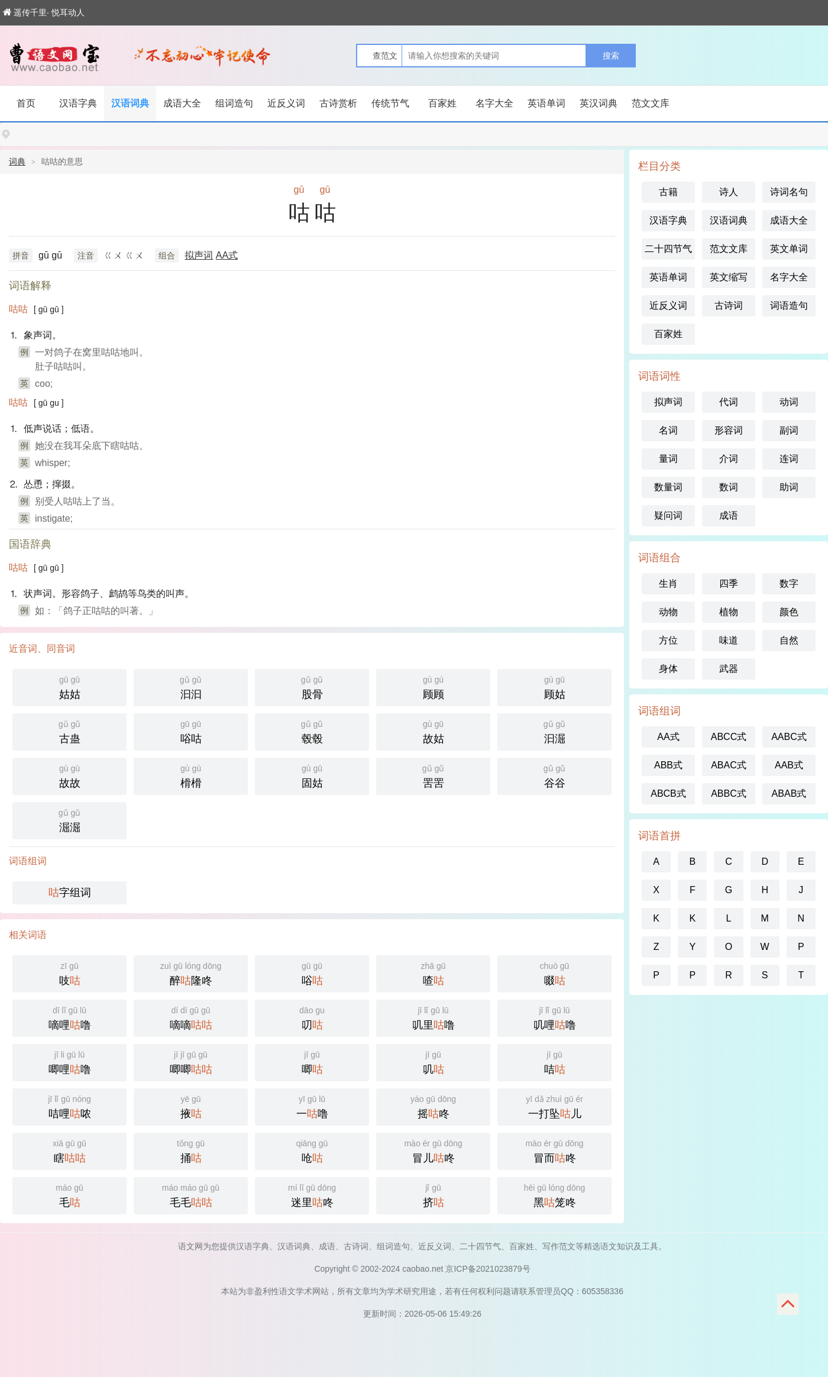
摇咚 (433, 1106)
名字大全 (494, 103)
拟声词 (199, 255)
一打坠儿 (554, 1106)
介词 (728, 459)
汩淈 (554, 731)
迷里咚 (312, 1194)
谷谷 (554, 775)
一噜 (312, 1106)
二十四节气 (668, 249)
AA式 (227, 255)
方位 (668, 640)
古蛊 (69, 731)
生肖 (668, 583)
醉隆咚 (190, 973)
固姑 (312, 775)
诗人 (728, 192)
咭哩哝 (69, 1106)
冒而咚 (554, 1150)
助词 (789, 487)
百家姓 (442, 103)
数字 (789, 583)
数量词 (668, 487)
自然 (789, 640)
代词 (728, 402)
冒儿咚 (433, 1150)
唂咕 (190, 731)
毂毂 (312, 731)
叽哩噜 (554, 1017)
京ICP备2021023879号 (487, 1268)
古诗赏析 (338, 103)
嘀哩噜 (69, 1017)
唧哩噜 (69, 1061)
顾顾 (433, 686)
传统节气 (390, 103)
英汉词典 (598, 103)
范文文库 (650, 103)
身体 (668, 669)
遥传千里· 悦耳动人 (44, 12)
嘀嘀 (190, 1017)
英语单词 (546, 103)
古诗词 (728, 305)
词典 (17, 161)
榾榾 (190, 775)
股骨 (312, 686)
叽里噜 (433, 1017)
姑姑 (69, 686)
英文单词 (789, 249)
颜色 (789, 612)
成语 (728, 515)
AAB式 (789, 765)
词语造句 (789, 305)
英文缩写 (729, 277)
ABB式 (668, 765)
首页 (26, 103)
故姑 (433, 731)
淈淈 (69, 819)
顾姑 (554, 686)
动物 (668, 612)
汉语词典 (130, 103)
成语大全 (182, 103)
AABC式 (789, 737)
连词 (789, 459)
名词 (668, 430)
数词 (728, 487)
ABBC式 (728, 793)
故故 (69, 775)
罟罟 (433, 775)
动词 (789, 402)
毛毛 (190, 1194)
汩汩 (190, 686)
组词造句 (234, 103)
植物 (728, 612)
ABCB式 (668, 793)
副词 (789, 430)
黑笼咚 (554, 1194)
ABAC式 (728, 765)
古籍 (668, 192)
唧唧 (190, 1061)
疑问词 (668, 515)
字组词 (69, 892)
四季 (728, 583)
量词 (668, 459)
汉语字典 (78, 103)
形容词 (728, 430)
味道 (728, 640)
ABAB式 (789, 793)
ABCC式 (728, 737)
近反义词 (286, 103)
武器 (728, 669)
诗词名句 (789, 192)
